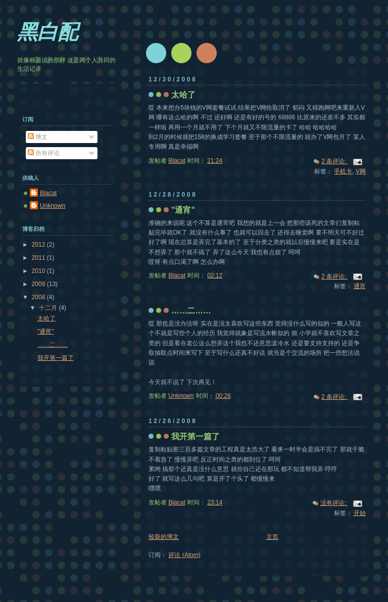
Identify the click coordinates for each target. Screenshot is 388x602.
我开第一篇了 (195, 436)
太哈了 (183, 94)
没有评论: (334, 502)
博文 (37, 137)
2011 (39, 257)
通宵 (360, 286)
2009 (39, 284)
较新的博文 (164, 536)
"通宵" (183, 210)
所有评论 (44, 153)
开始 (360, 513)
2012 (39, 244)
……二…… (191, 310)
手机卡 (343, 171)
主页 (272, 536)
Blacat (48, 193)
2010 (39, 270)
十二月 (49, 307)
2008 (39, 297)
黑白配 (47, 32)
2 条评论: (334, 161)
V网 (361, 171)
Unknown (52, 205)
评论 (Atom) (184, 555)
